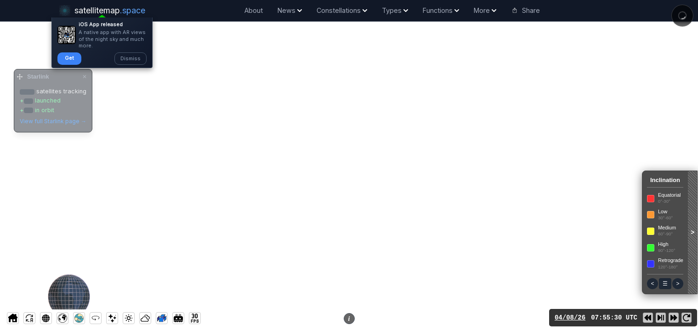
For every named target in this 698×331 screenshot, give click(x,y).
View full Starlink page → (53, 121)
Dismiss (130, 58)
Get (69, 58)
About (253, 10)
